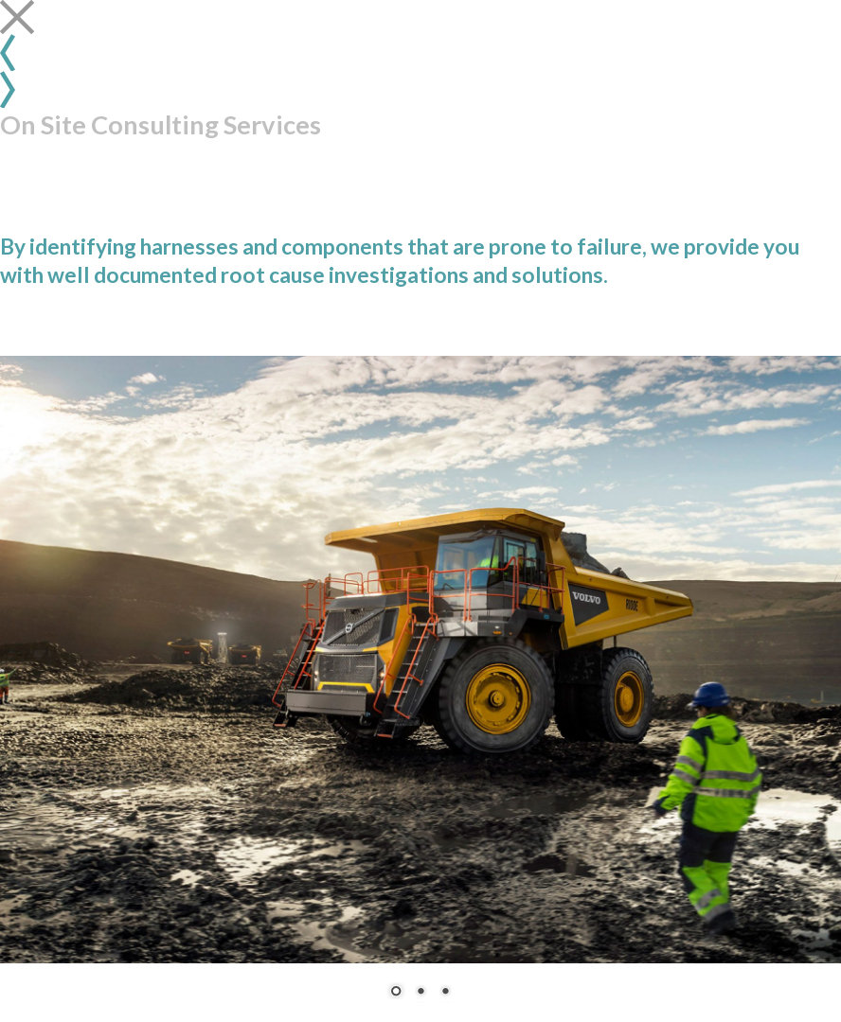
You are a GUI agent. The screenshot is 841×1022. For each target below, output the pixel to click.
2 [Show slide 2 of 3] (420, 992)
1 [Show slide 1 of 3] (395, 992)
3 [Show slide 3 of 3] (445, 992)
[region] (420, 688)
